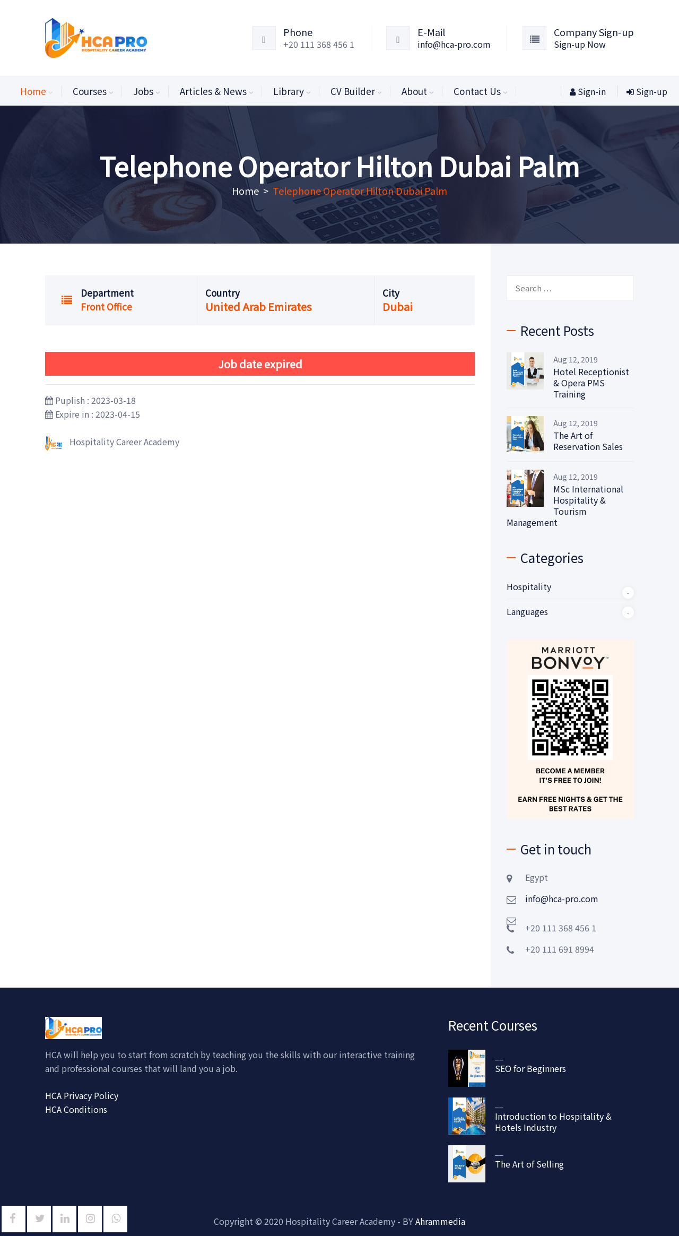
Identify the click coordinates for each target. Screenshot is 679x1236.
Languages (527, 611)
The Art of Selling (529, 1164)
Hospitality (529, 586)
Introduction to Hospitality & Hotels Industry (553, 1122)
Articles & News (213, 91)
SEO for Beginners (530, 1068)
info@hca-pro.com (454, 44)
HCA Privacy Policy (81, 1095)
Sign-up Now (580, 44)
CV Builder (352, 91)
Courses (90, 91)
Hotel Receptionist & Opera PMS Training (591, 383)
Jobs (143, 91)
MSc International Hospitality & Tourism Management (565, 505)
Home (33, 91)
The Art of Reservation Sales (588, 441)
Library (288, 91)
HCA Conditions (76, 1109)
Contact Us (477, 91)
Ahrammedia (440, 1221)
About (414, 91)
